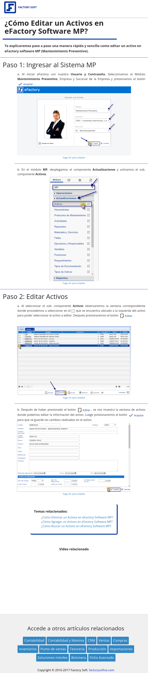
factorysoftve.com (101, 670)
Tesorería (77, 649)
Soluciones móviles (53, 657)
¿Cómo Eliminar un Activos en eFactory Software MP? (77, 517)
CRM (91, 640)
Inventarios (28, 649)
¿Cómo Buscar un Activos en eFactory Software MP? (76, 526)
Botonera (78, 657)
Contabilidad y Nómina (66, 640)
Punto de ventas (53, 649)
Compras (120, 640)
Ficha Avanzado (102, 657)
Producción (97, 649)
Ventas (104, 640)
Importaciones (121, 649)
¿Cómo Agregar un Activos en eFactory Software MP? (77, 522)
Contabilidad (34, 640)
